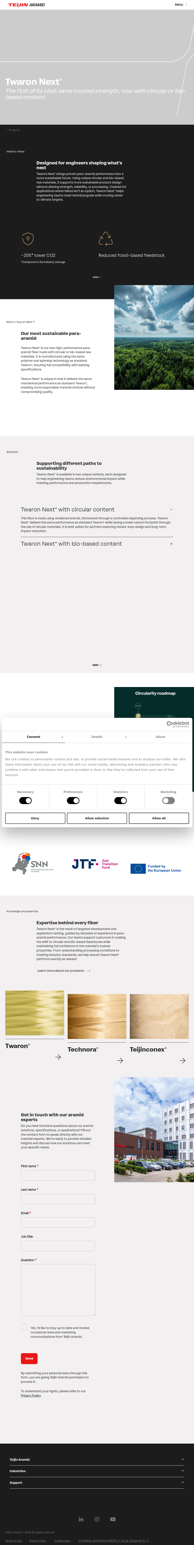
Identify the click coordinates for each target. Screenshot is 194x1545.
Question (27, 1257)
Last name (28, 1186)
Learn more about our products (60, 971)
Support (16, 1479)
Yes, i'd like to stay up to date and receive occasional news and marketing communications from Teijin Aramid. (60, 1329)
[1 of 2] (96, 277)
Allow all (159, 818)
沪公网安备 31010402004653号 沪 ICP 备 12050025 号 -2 (113, 1537)
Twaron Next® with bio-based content (71, 543)
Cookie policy (62, 1537)
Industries (18, 1467)
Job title (27, 1233)
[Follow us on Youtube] (112, 1515)
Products (14, 130)
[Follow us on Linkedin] (81, 1515)
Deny (35, 818)
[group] (97, 67)
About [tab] (160, 737)
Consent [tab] (33, 737)
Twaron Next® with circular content (67, 509)
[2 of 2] (101, 277)
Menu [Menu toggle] (179, 5)
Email (25, 1210)
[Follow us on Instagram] (97, 1515)
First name (28, 1163)
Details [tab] (97, 737)
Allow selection (97, 818)
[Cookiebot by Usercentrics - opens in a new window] (169, 724)
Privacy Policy (31, 1392)
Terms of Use (13, 1537)
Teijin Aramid (20, 1456)
